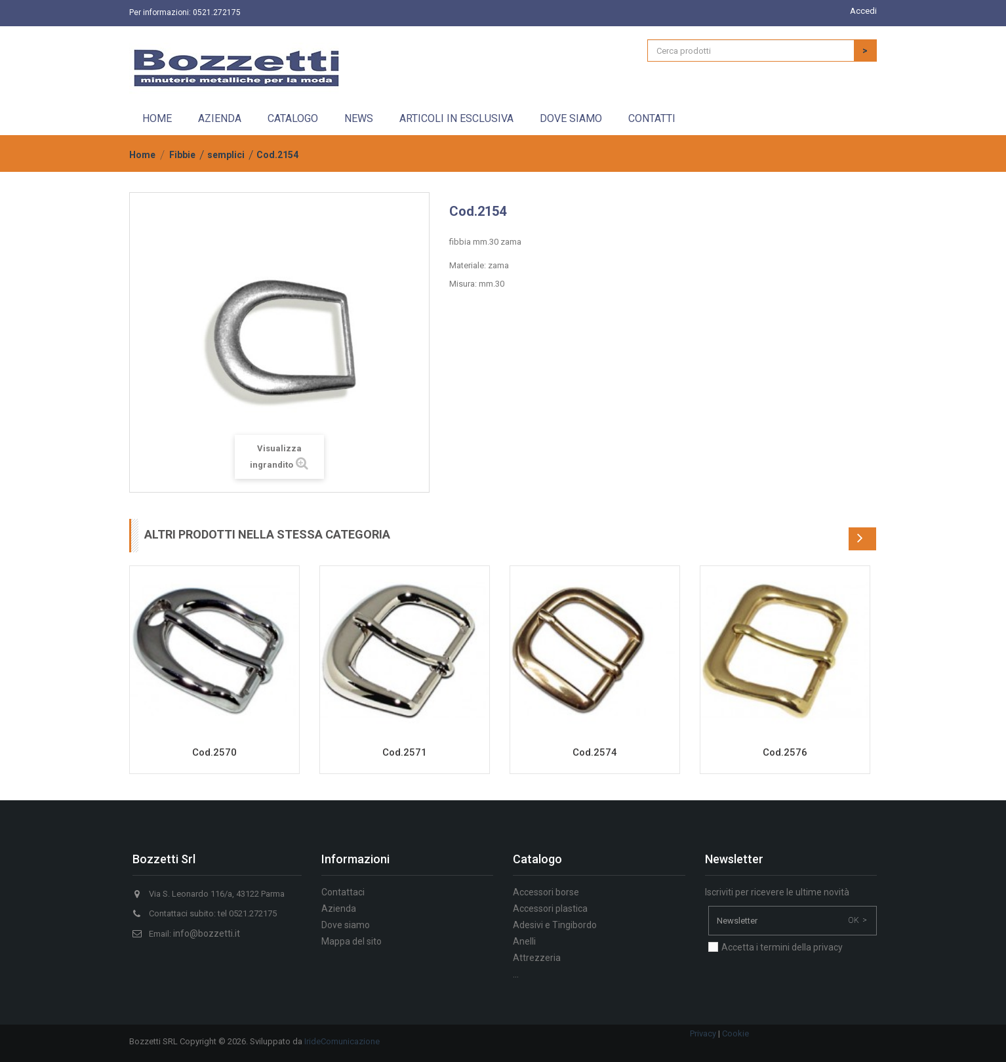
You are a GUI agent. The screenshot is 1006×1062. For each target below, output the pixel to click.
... (516, 974)
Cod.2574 (595, 752)
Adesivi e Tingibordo (555, 925)
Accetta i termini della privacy (782, 947)
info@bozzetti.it (206, 933)
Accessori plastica (550, 908)
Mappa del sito (351, 941)
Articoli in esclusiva (456, 118)
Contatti (651, 118)
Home (157, 118)
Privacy (703, 1033)
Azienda (219, 118)
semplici (226, 155)
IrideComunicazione (342, 1041)
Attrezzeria (537, 957)
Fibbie (182, 155)
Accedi (863, 11)
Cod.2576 (785, 752)
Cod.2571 (404, 752)
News (358, 118)
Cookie (735, 1033)
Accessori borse (546, 892)
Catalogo (293, 118)
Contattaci (343, 892)
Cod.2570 (214, 752)
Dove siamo (571, 118)
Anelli (524, 941)
